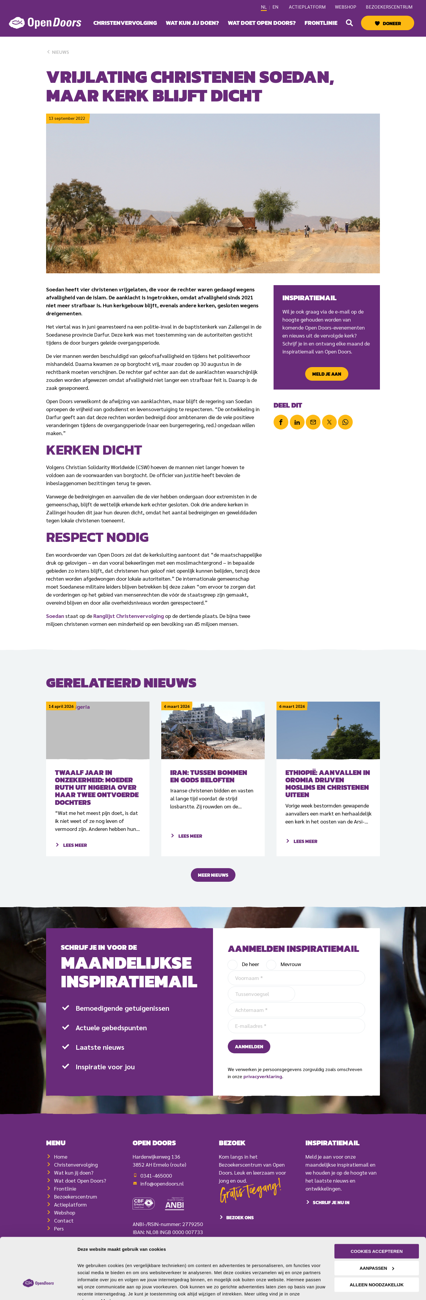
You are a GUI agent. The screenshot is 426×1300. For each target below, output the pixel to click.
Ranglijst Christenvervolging (128, 615)
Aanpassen (377, 1238)
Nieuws (57, 52)
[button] (349, 23)
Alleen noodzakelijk (377, 1255)
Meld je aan (326, 373)
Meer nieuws (213, 888)
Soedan (55, 615)
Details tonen (91, 1288)
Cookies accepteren (377, 1222)
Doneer (392, 23)
